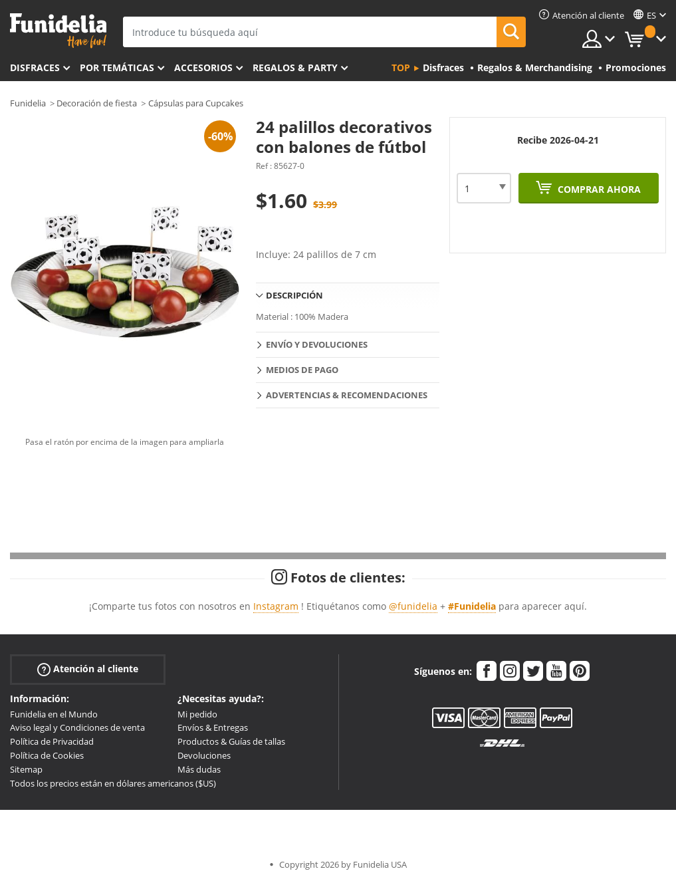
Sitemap (26, 769)
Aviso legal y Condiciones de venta (77, 727)
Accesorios (203, 67)
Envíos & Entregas (212, 727)
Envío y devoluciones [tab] (317, 344)
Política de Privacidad (52, 741)
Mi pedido (197, 714)
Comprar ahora (598, 189)
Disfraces (35, 67)
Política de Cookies (47, 755)
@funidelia (413, 606)
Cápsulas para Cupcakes (195, 103)
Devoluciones (204, 755)
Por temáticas (117, 67)
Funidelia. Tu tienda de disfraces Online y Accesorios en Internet (58, 31)
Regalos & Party (295, 67)
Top (401, 67)
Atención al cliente (87, 669)
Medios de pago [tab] (302, 370)
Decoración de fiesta (96, 103)
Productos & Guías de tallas (231, 741)
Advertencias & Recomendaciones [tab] (346, 395)
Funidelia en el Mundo (54, 714)
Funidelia (28, 103)
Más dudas (199, 769)
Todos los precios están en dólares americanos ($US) (113, 783)
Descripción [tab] (294, 295)
